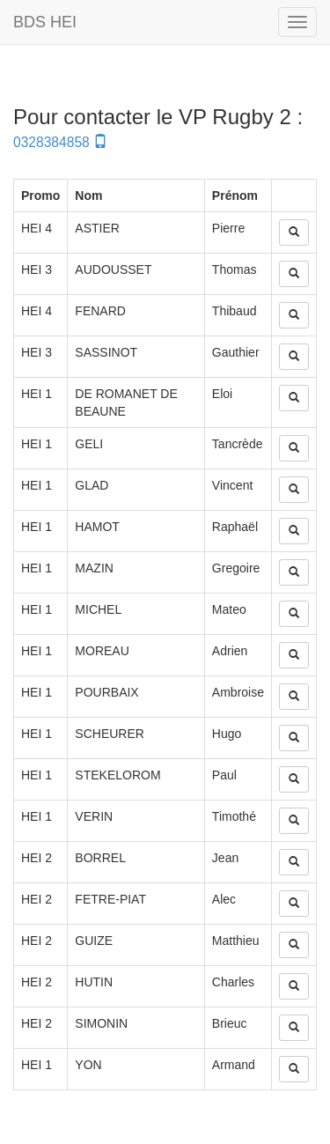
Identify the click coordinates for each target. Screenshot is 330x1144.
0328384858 (60, 142)
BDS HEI (45, 22)
